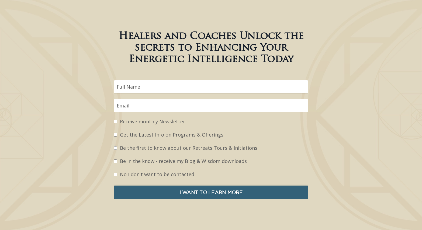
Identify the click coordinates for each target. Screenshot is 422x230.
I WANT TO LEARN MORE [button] (211, 192)
